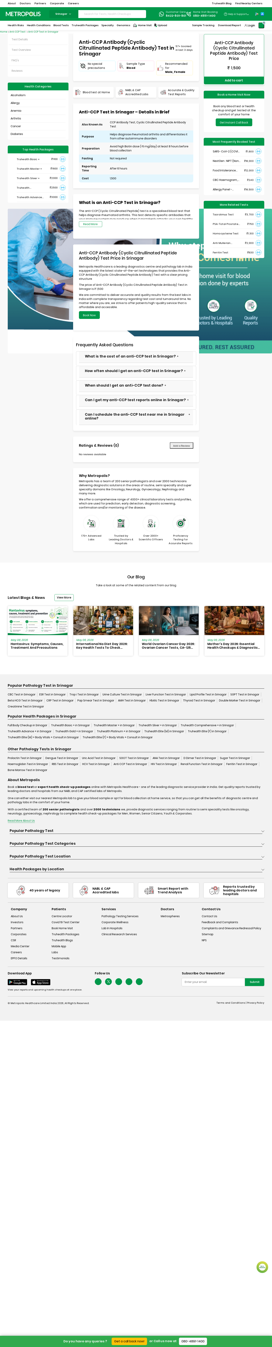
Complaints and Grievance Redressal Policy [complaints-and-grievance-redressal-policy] (231, 928)
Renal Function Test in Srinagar (201, 764)
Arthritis (16, 118)
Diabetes (17, 134)
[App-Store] (262, 14)
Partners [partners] (16, 928)
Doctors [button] (25, 3)
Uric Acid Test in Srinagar (98, 758)
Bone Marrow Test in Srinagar (27, 770)
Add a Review (181, 446)
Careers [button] (73, 3)
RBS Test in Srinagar (65, 764)
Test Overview (21, 50)
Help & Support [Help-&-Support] (237, 14)
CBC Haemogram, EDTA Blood (225, 179)
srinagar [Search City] (63, 14)
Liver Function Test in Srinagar (166, 694)
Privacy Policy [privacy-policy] (255, 1002)
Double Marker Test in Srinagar (239, 700)
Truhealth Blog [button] (221, 3)
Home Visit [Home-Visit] (142, 25)
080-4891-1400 (193, 1341)
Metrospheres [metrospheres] (170, 916)
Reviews (17, 71)
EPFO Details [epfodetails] (19, 958)
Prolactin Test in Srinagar (25, 758)
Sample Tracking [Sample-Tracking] (203, 25)
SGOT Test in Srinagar (134, 758)
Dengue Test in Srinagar (61, 758)
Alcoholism (18, 95)
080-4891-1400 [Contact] (204, 16)
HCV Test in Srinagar (96, 764)
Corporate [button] (57, 3)
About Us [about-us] (17, 916)
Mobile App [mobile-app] (59, 946)
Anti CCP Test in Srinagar (43, 31)
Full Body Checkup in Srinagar (27, 725)
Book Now (89, 315)
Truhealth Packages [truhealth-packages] (65, 934)
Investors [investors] (17, 922)
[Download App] (17, 982)
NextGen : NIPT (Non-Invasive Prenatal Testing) (226, 160)
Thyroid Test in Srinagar (199, 700)
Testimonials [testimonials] (60, 958)
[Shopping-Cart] (261, 25)
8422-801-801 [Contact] (176, 16)
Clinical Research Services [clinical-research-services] (119, 934)
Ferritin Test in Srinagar (241, 764)
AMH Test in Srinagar (132, 700)
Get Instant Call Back (234, 121)
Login (251, 25)
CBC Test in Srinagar (21, 694)
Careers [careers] (16, 952)
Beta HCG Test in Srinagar (25, 700)
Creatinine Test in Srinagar (26, 706)
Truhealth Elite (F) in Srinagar (207, 731)
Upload (160, 25)
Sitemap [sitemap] (207, 934)
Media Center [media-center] (20, 946)
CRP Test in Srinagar (60, 700)
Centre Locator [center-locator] (62, 916)
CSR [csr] (13, 940)
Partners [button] (40, 3)
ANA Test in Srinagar (166, 758)
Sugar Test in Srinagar (235, 758)
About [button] (12, 3)
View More (64, 597)
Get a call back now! (129, 1341)
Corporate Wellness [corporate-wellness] (115, 922)
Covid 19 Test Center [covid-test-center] (66, 922)
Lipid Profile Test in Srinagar (208, 694)
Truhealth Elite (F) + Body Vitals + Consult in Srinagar (118, 737)
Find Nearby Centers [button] (248, 3)
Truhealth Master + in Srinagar (114, 725)
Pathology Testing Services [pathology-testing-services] (120, 916)
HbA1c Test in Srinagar (164, 700)
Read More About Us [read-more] (21, 821)
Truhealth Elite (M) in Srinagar (164, 731)
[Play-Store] (257, 14)
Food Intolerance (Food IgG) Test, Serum (224, 169)
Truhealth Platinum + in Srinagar (118, 731)
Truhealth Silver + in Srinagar (158, 725)
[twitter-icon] (108, 981)
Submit (255, 982)
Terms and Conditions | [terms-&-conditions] (231, 1002)
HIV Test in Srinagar (164, 764)
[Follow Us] (98, 981)
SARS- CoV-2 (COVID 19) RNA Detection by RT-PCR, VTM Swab (226, 150)
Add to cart (234, 80)
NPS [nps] (204, 940)
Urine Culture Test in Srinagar (122, 694)
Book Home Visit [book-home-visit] (62, 928)
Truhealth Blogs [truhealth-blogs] (62, 940)
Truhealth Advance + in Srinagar (29, 731)
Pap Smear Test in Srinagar (95, 700)
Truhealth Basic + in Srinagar (70, 725)
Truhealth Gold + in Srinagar (74, 731)
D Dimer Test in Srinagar (200, 758)
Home (3, 31)
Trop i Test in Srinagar (84, 694)
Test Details (20, 39)
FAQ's (15, 60)
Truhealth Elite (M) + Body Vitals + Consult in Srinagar (43, 737)
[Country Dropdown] (236, 14)
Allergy (15, 103)
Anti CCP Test (17, 31)
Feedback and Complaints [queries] (220, 922)
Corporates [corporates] (19, 934)
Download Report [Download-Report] (229, 25)
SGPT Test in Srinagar (244, 694)
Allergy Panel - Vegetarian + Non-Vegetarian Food (225, 188)
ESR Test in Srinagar (52, 694)
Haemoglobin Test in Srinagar (28, 764)
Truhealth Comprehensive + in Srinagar (207, 725)
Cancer (16, 126)
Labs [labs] (55, 952)
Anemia (16, 111)
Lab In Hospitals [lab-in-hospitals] (112, 928)
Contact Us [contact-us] (209, 916)
